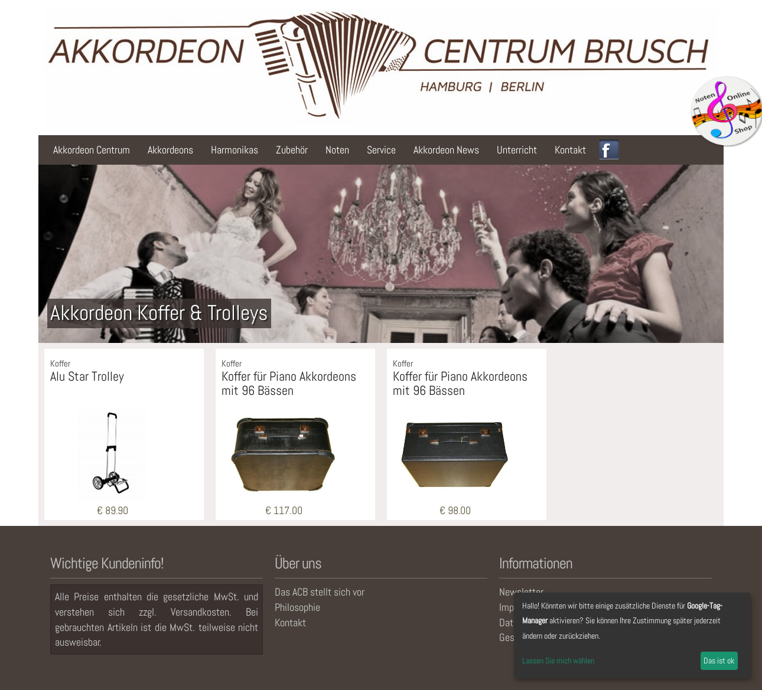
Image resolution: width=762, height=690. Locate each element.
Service (381, 149)
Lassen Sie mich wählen (558, 660)
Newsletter (521, 592)
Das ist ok (719, 660)
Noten (337, 149)
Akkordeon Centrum (91, 149)
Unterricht (517, 149)
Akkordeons (170, 149)
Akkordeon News (446, 149)
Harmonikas (234, 149)
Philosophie (297, 607)
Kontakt (570, 149)
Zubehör (292, 149)
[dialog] (632, 635)
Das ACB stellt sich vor (319, 592)
